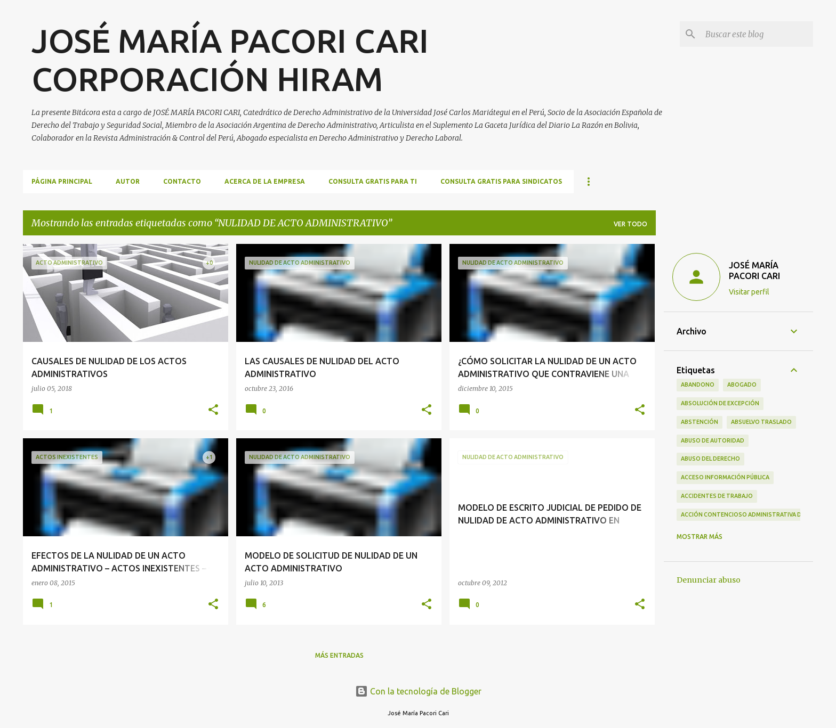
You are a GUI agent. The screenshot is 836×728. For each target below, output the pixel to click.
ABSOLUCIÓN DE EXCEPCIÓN (720, 403)
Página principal (61, 181)
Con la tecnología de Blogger (418, 691)
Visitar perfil (749, 292)
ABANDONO (697, 384)
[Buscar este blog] (757, 34)
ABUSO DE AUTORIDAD (712, 440)
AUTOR (128, 181)
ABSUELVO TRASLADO (761, 422)
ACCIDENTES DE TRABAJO (717, 496)
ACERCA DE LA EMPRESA (264, 181)
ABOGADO (742, 384)
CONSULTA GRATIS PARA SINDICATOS (501, 181)
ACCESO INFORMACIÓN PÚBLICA (725, 477)
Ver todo (630, 223)
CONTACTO (182, 181)
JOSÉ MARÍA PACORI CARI (754, 270)
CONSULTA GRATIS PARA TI (372, 181)
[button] (213, 410)
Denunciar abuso (709, 580)
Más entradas (339, 655)
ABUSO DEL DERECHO (710, 458)
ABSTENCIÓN (699, 422)
